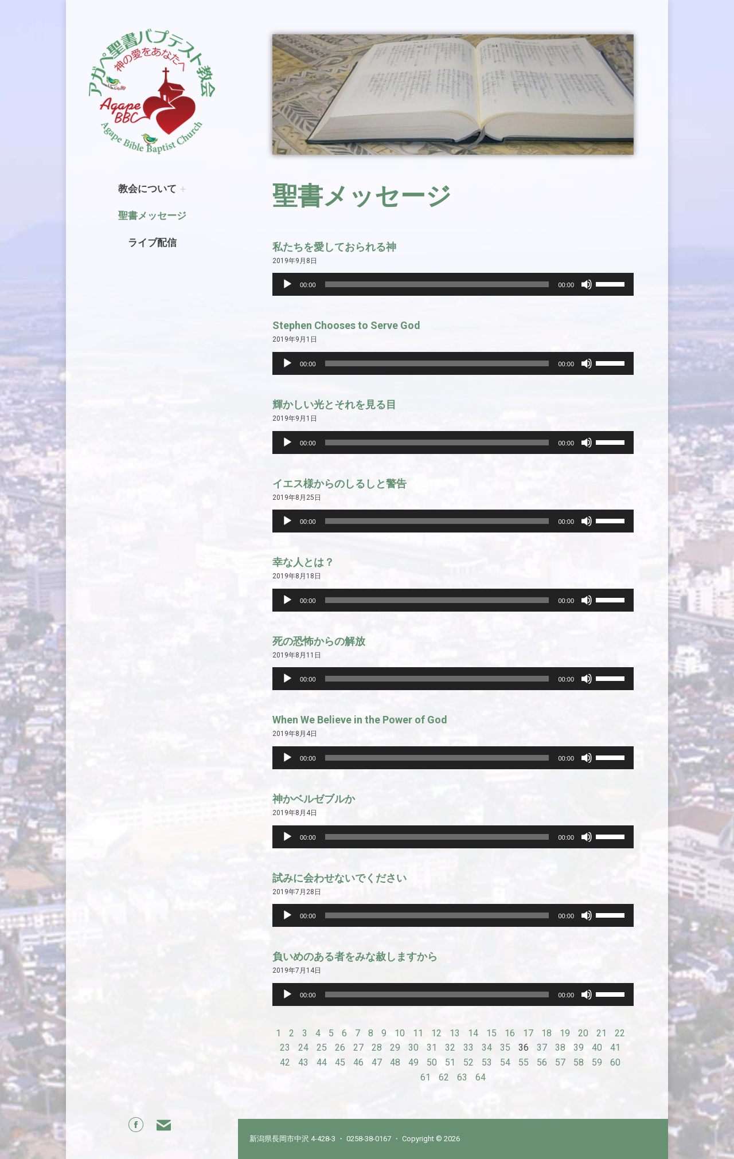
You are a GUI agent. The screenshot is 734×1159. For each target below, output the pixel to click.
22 (620, 1033)
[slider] (437, 284)
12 (436, 1033)
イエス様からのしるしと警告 (339, 483)
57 (560, 1062)
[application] (453, 284)
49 (413, 1062)
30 (413, 1047)
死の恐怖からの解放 (318, 641)
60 (615, 1062)
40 (597, 1047)
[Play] (287, 284)
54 (505, 1062)
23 (285, 1047)
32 (450, 1047)
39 (578, 1047)
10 (400, 1033)
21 (601, 1033)
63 (462, 1077)
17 (528, 1033)
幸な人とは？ (303, 562)
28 (377, 1047)
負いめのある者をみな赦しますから (355, 956)
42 (285, 1062)
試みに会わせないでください (339, 878)
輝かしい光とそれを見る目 (334, 404)
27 (358, 1047)
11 (418, 1033)
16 (510, 1033)
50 (432, 1062)
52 (468, 1062)
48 (395, 1062)
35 (505, 1047)
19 (565, 1033)
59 (597, 1062)
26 (340, 1047)
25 (322, 1047)
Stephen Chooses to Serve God (346, 325)
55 (523, 1062)
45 (340, 1062)
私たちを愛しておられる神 (334, 247)
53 (487, 1062)
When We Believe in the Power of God (359, 720)
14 (473, 1033)
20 (583, 1033)
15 (491, 1033)
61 (425, 1077)
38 (560, 1047)
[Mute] (586, 284)
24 (303, 1047)
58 (578, 1062)
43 (303, 1062)
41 (615, 1047)
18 (546, 1033)
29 (395, 1047)
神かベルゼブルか (313, 799)
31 (432, 1047)
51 (450, 1062)
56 (542, 1062)
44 (322, 1062)
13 (455, 1033)
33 (468, 1047)
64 (480, 1077)
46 (358, 1062)
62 (444, 1077)
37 (542, 1047)
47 (377, 1062)
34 (487, 1047)
